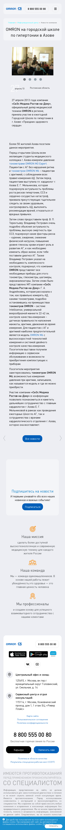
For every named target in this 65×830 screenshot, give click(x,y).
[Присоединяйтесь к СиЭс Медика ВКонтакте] (27, 664)
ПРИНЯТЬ (53, 826)
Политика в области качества (32, 758)
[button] (24, 79)
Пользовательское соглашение (32, 719)
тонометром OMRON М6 (25, 170)
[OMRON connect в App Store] (18, 654)
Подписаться (32, 506)
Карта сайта (32, 716)
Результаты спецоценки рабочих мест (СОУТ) (33, 762)
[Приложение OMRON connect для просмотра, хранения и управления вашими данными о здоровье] (53, 654)
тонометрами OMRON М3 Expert (28, 163)
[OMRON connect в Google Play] (38, 654)
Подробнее (48, 824)
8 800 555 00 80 (32, 734)
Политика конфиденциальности (32, 723)
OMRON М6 (36, 334)
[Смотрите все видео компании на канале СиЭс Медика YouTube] (37, 664)
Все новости (32, 438)
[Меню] (55, 8)
